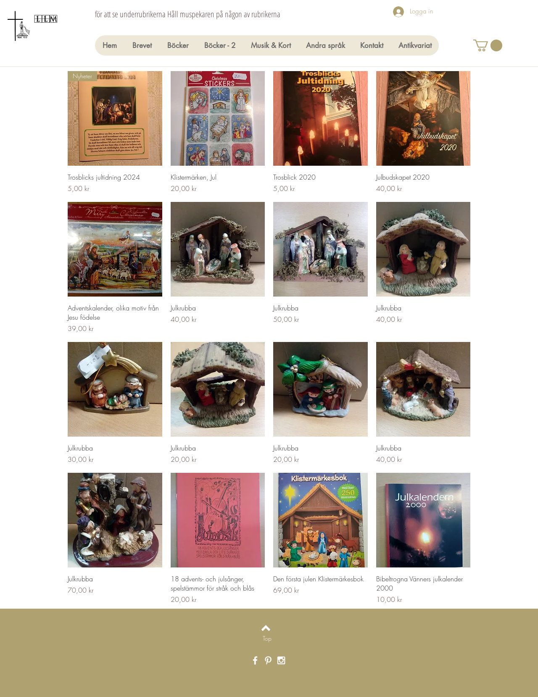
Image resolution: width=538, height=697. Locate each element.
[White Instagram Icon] (281, 660)
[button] (487, 45)
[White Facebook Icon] (255, 660)
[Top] (267, 638)
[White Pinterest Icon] (268, 660)
